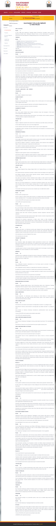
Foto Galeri (34, 12)
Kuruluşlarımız (17, 12)
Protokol (6, 32)
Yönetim (6, 43)
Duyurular (28, 12)
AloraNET (41, 524)
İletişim (39, 12)
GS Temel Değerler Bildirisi (8, 36)
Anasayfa (6, 12)
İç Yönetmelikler (7, 30)
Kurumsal (11, 12)
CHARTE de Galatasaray (6, 40)
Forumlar (23, 12)
